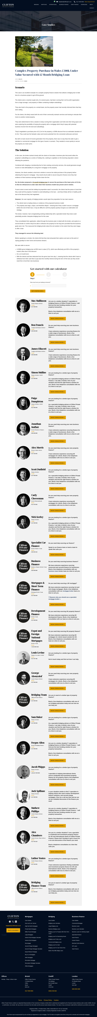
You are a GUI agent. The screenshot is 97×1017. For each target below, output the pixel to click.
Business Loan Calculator (78, 927)
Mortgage (38, 4)
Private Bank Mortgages (30, 927)
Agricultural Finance (76, 933)
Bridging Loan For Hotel (54, 943)
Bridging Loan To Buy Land (54, 937)
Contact (92, 4)
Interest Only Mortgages (30, 938)
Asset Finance (69, 4)
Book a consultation (13, 928)
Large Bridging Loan (53, 924)
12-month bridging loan (40, 178)
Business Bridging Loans (54, 927)
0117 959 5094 (29, 989)
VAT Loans (74, 944)
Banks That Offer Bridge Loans (55, 949)
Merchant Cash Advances (78, 941)
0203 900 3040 (76, 987)
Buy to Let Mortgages (30, 953)
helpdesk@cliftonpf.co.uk (65, 1)
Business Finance (58, 4)
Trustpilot (4, 933)
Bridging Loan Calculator (54, 921)
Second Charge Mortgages (31, 944)
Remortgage (28, 941)
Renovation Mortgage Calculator (32, 961)
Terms (40, 998)
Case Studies (28, 918)
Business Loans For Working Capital (80, 930)
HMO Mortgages (29, 955)
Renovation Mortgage (30, 958)
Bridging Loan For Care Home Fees (56, 946)
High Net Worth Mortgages (31, 924)
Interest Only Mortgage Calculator (33, 935)
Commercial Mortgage (77, 921)
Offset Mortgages (29, 964)
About (85, 4)
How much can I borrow (30, 921)
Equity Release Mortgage (31, 950)
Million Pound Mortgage (30, 930)
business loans (53, 568)
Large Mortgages (29, 933)
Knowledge (78, 4)
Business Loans (75, 924)
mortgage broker (68, 588)
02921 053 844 (52, 989)
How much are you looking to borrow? (40, 278)
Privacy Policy (48, 998)
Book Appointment (90, 1)
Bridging (30, 4)
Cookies (56, 998)
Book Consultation (57, 315)
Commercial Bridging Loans (55, 940)
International (47, 4)
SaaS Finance (75, 947)
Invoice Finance (75, 938)
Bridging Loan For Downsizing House (57, 934)
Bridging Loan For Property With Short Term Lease (58, 931)
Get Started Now (37, 287)
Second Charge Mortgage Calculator (33, 947)
